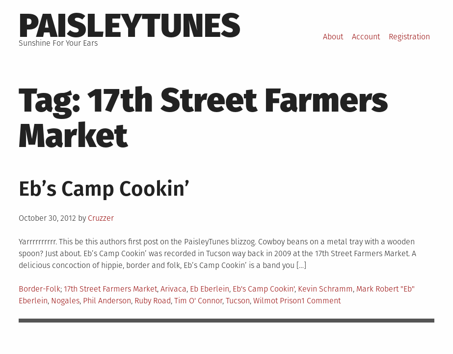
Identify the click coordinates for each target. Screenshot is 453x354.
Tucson (238, 300)
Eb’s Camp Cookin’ (104, 189)
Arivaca (173, 289)
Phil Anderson (107, 300)
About (333, 36)
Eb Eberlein (209, 289)
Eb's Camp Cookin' (263, 289)
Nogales (65, 300)
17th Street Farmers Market (110, 289)
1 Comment (321, 300)
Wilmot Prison (277, 300)
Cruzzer (101, 218)
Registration (409, 36)
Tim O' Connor (198, 300)
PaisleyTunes (129, 25)
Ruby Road (152, 300)
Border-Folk (39, 289)
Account (366, 36)
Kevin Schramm (325, 289)
